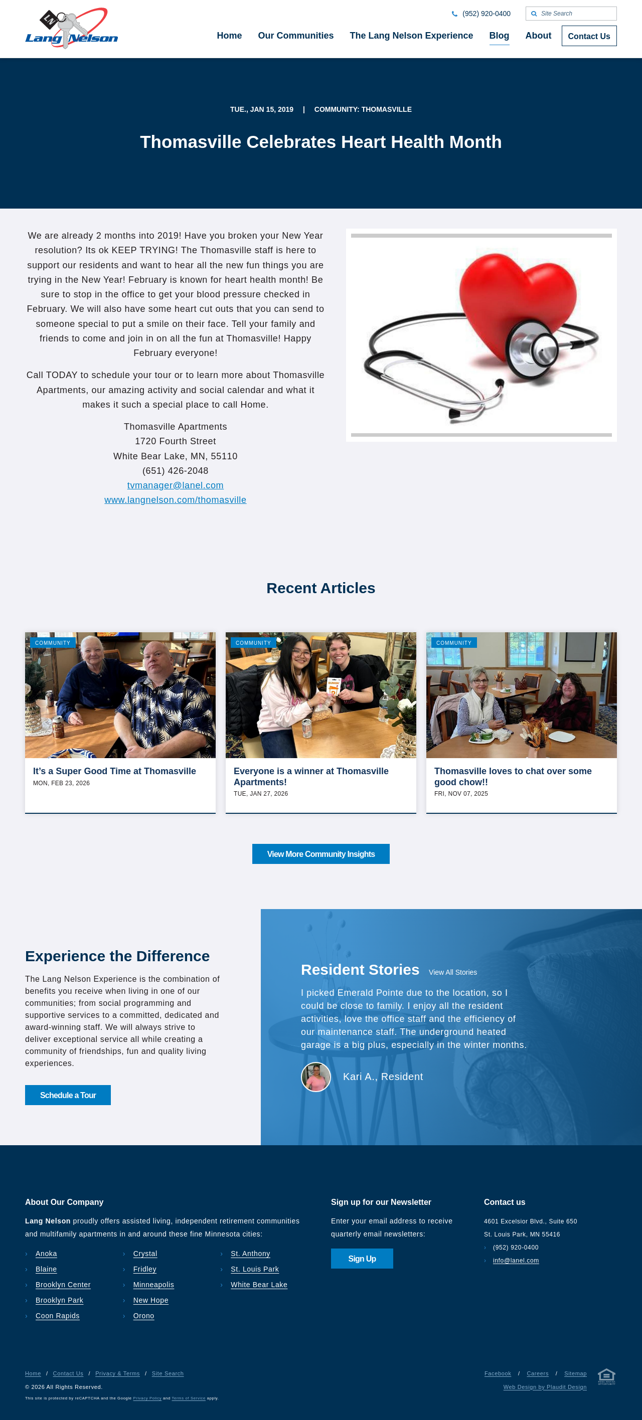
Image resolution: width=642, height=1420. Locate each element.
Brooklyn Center (63, 1285)
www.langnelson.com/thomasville (175, 500)
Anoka (46, 1254)
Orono (143, 1316)
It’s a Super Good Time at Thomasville (114, 771)
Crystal (145, 1254)
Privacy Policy (147, 1398)
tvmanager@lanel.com (175, 485)
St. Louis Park (255, 1269)
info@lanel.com (516, 1260)
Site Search (168, 1373)
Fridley (145, 1269)
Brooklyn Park (59, 1300)
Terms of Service (189, 1398)
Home (33, 1373)
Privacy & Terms (117, 1373)
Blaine (46, 1269)
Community (53, 643)
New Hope (151, 1300)
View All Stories (453, 972)
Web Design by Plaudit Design (545, 1387)
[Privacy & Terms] (607, 1378)
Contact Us (68, 1373)
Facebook (498, 1373)
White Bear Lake (259, 1285)
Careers (538, 1373)
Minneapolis (154, 1285)
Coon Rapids (58, 1316)
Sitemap (575, 1373)
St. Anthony (250, 1254)
